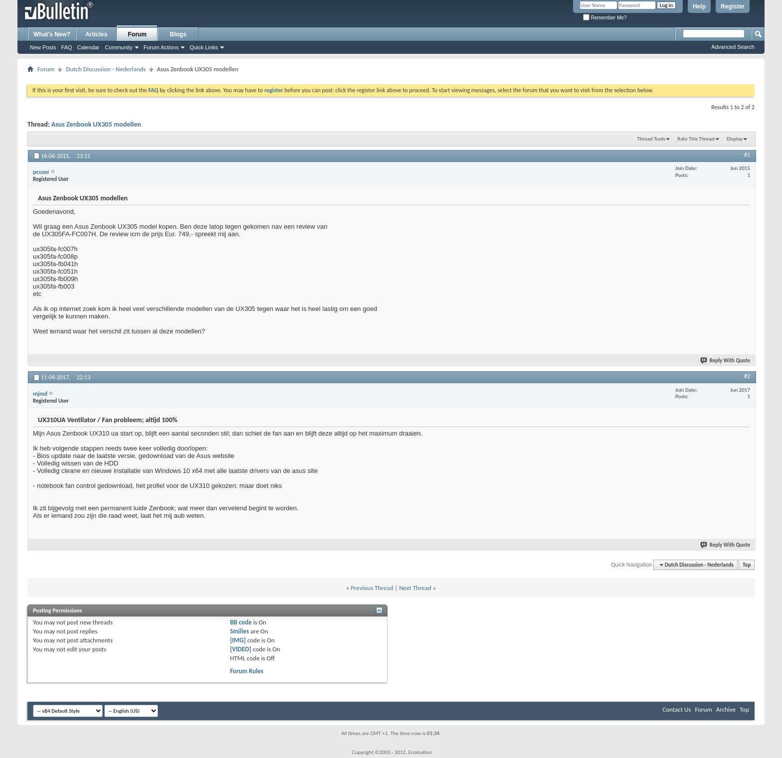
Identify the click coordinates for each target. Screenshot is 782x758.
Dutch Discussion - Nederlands (106, 69)
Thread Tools (651, 139)
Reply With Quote (725, 360)
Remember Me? (604, 17)
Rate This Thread (695, 139)
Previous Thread (372, 588)
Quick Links (204, 47)
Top (747, 565)
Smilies (239, 631)
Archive (726, 709)
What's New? (51, 34)
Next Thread (415, 588)
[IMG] (238, 640)
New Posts (43, 47)
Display (735, 139)
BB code (240, 622)
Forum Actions (161, 47)
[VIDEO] (240, 649)
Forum (137, 34)
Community (119, 47)
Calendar (88, 47)
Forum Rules (246, 671)
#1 (747, 155)
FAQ (66, 47)
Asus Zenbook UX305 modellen (96, 124)
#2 (747, 376)
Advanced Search (733, 47)
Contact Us (676, 709)
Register (733, 6)
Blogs (178, 34)
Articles (96, 34)
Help (699, 6)
